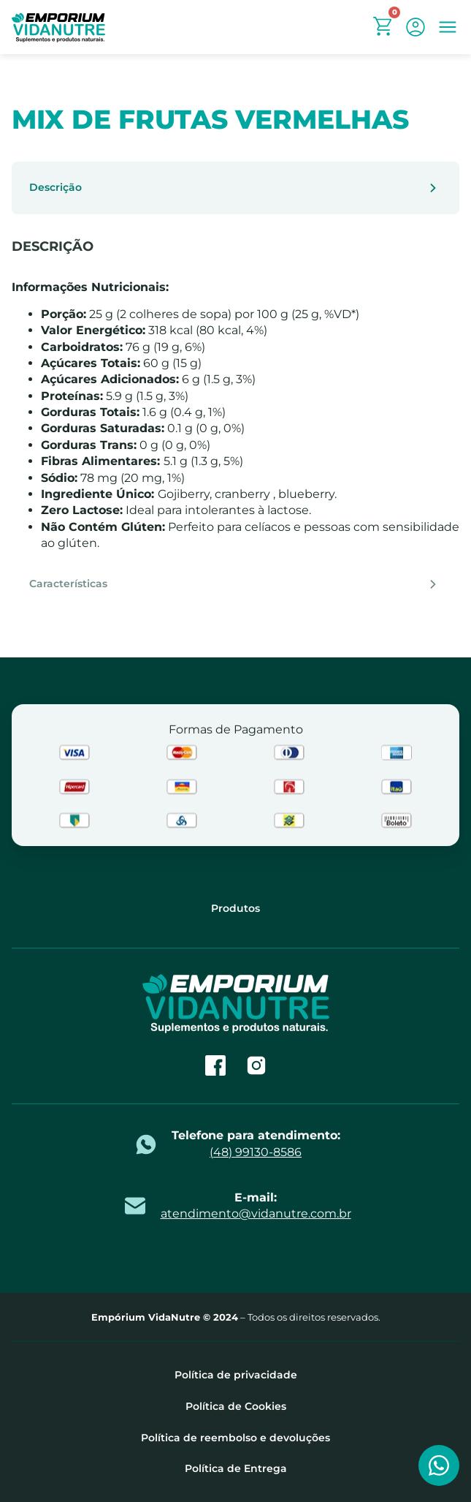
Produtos (235, 908)
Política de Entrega (236, 1469)
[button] (447, 27)
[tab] (235, 188)
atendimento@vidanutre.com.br (256, 1213)
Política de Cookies (235, 1406)
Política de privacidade (236, 1375)
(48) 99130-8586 (256, 1152)
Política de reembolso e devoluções (235, 1438)
